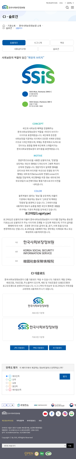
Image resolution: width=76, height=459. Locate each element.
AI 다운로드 (57, 347)
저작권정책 (20, 420)
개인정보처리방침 (51, 3)
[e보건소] (23, 405)
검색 (67, 7)
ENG (61, 3)
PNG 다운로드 (38, 347)
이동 (69, 445)
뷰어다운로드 (31, 420)
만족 (14, 379)
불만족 (15, 386)
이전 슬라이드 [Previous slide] (3, 405)
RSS (40, 420)
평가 (65, 376)
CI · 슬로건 (7, 28)
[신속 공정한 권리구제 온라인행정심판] (58, 405)
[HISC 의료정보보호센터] (40, 405)
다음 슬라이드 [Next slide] (9, 405)
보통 (14, 383)
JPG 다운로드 (19, 347)
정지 (6, 405)
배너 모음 (12, 405)
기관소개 (11, 26)
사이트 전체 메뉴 (72, 7)
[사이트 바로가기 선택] (34, 446)
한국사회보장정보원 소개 (30, 26)
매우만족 (16, 376)
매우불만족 (16, 389)
